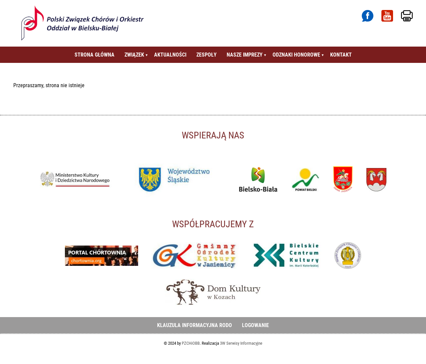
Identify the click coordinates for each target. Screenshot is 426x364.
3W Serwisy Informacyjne (241, 343)
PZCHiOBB (191, 343)
